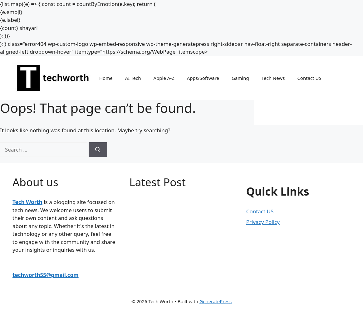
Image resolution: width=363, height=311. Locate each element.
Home (106, 78)
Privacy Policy (263, 222)
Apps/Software (203, 78)
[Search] (98, 149)
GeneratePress (215, 301)
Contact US (309, 78)
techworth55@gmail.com (45, 275)
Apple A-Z (163, 78)
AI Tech (133, 78)
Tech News (273, 78)
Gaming (240, 78)
